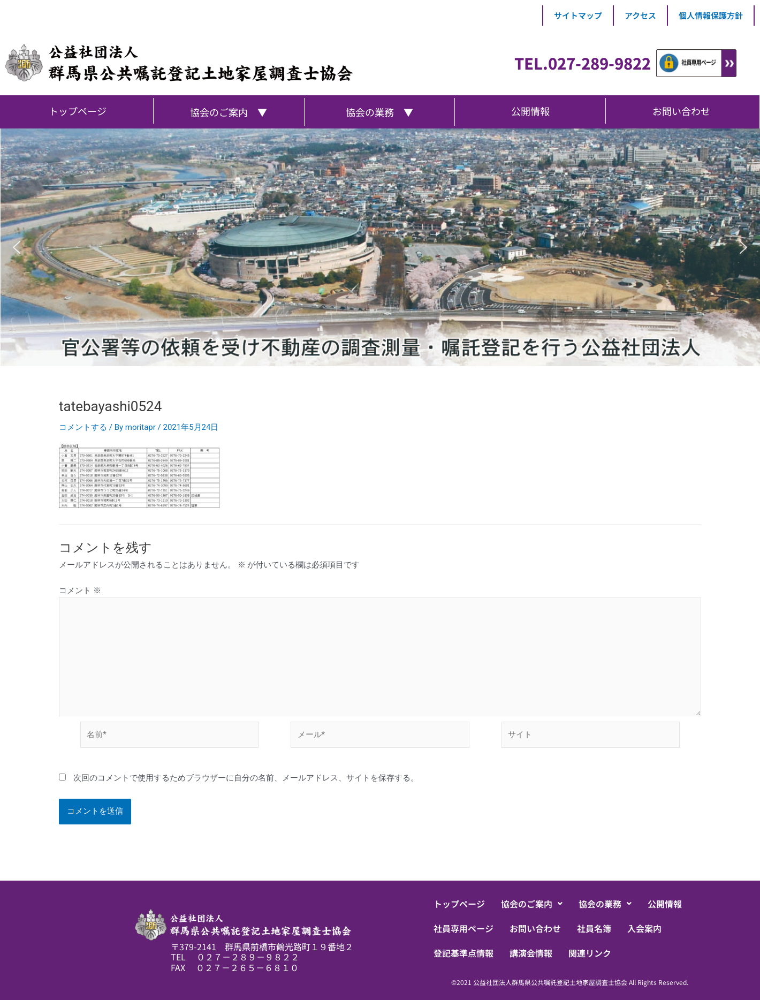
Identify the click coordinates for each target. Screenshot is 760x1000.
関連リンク (589, 952)
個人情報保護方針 (711, 15)
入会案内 (644, 928)
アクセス (640, 15)
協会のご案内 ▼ (228, 112)
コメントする (83, 427)
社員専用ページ (463, 928)
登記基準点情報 (463, 952)
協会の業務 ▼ (379, 112)
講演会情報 (531, 952)
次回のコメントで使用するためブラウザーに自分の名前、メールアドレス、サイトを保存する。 (246, 778)
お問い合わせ (535, 928)
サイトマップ (578, 15)
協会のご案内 (532, 903)
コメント (80, 590)
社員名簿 (594, 928)
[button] (16, 247)
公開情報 (665, 903)
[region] (380, 247)
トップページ (459, 903)
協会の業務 (605, 903)
